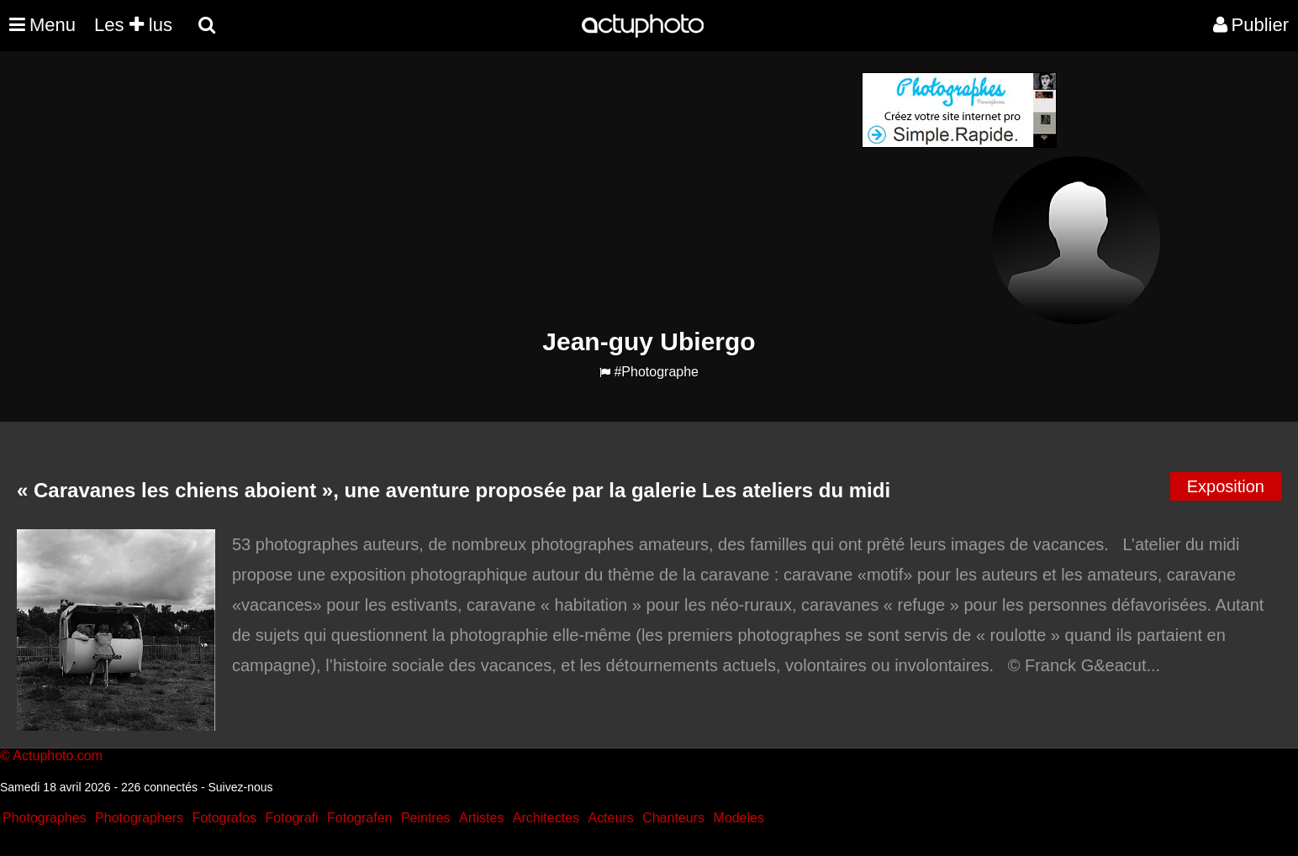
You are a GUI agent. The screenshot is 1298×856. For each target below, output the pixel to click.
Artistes (481, 818)
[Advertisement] (547, 189)
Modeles (738, 818)
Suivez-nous (240, 787)
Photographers (139, 818)
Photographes (45, 818)
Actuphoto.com (58, 755)
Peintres (426, 818)
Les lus (133, 24)
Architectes (546, 818)
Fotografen (359, 818)
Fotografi (291, 818)
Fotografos (224, 818)
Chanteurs (673, 818)
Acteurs (610, 818)
